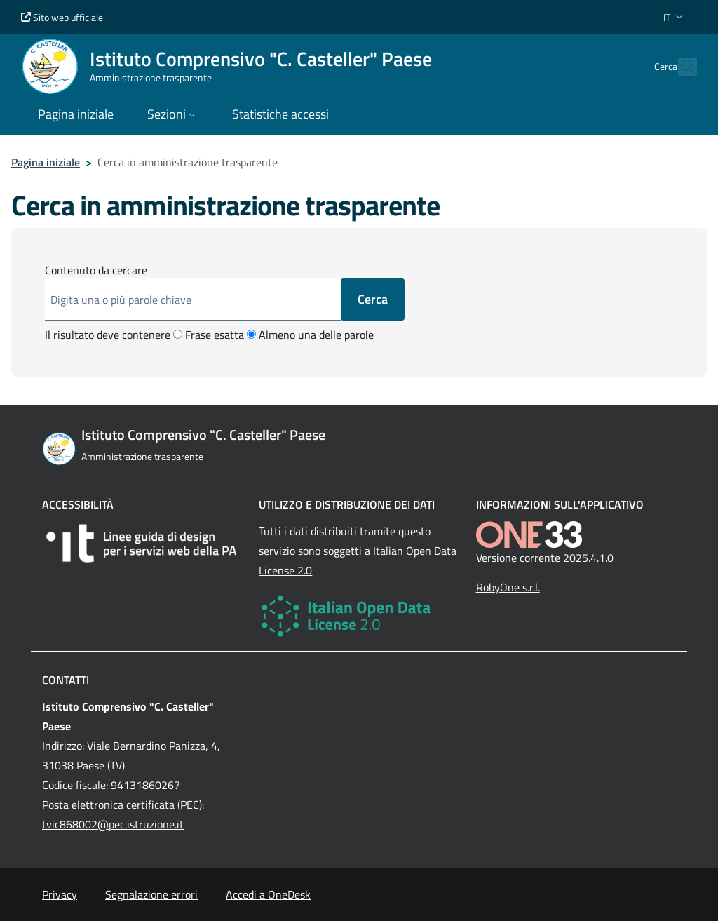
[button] (674, 17)
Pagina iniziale (45, 162)
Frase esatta (208, 334)
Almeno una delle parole (310, 334)
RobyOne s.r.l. (508, 587)
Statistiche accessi (280, 114)
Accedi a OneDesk (268, 894)
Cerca (373, 299)
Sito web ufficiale (62, 17)
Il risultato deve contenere (107, 334)
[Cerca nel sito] (680, 66)
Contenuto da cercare (96, 270)
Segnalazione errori (151, 894)
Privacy (59, 894)
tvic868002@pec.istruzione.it (113, 824)
